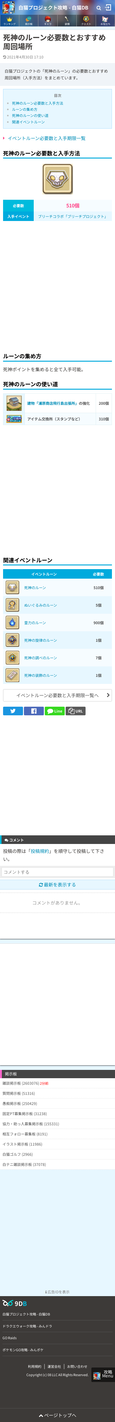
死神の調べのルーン (40, 657)
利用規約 (34, 1366)
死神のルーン (35, 587)
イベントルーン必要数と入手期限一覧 (47, 138)
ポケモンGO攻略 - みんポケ (23, 1349)
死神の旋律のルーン (40, 640)
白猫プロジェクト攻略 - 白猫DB (53, 7)
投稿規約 (40, 851)
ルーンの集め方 (24, 109)
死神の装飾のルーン (40, 675)
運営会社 (54, 1366)
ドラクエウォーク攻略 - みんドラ (27, 1326)
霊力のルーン (35, 622)
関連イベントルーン (28, 121)
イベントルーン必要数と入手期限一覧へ (57, 695)
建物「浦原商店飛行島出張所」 (53, 403)
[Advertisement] (57, 285)
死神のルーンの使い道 (30, 115)
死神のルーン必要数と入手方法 (37, 103)
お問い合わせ (77, 1366)
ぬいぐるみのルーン (40, 605)
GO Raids (9, 1337)
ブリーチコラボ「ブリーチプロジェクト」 (73, 216)
